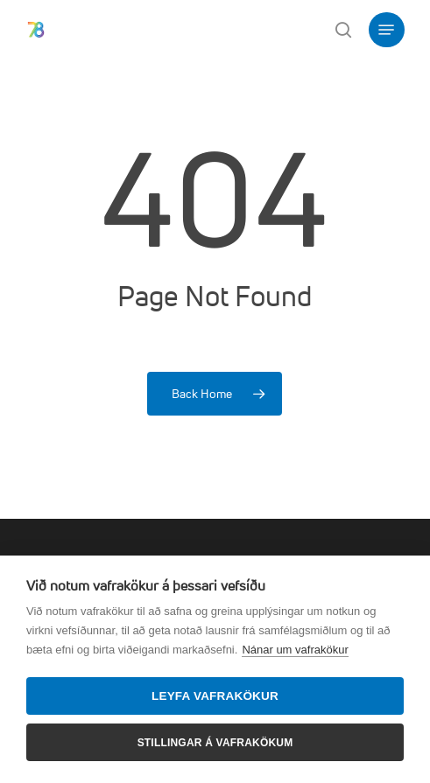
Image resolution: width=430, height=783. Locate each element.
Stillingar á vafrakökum (215, 743)
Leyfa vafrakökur (215, 696)
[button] (386, 29)
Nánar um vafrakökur (295, 649)
